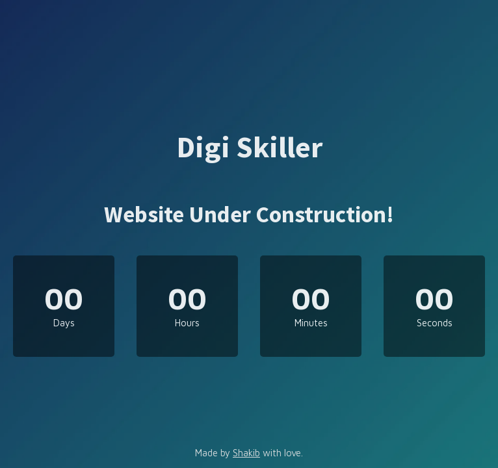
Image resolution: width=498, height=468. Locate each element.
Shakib (246, 452)
